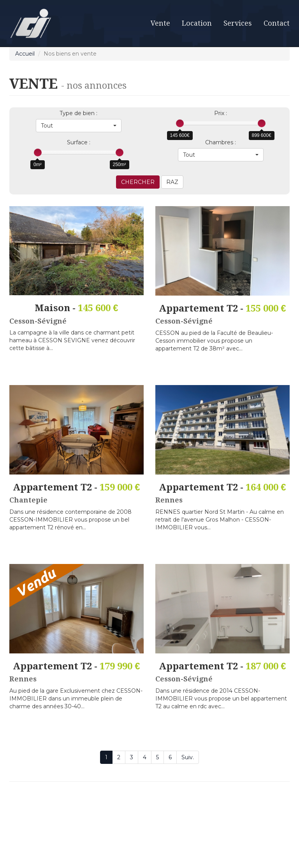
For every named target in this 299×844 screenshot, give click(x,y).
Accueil (25, 53)
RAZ (172, 182)
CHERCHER (138, 182)
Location (197, 23)
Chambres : (220, 142)
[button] (78, 125)
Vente (160, 23)
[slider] (180, 123)
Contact (277, 23)
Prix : (220, 113)
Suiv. (187, 757)
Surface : (78, 142)
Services (237, 23)
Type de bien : (78, 113)
